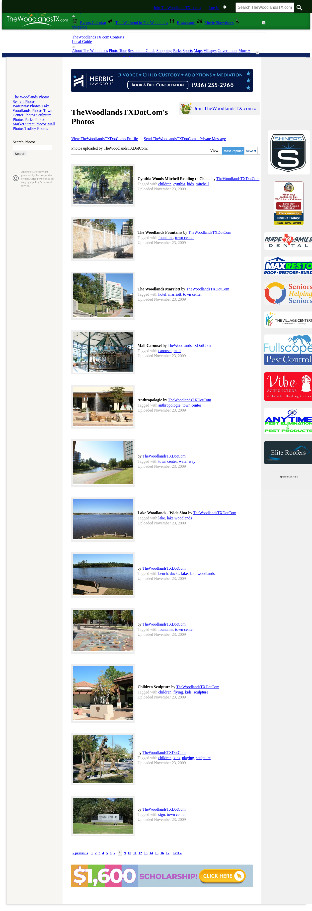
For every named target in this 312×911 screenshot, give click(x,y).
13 (146, 853)
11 (135, 853)
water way (187, 461)
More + (244, 50)
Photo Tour (118, 50)
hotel (162, 294)
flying (178, 692)
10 (129, 853)
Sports (187, 50)
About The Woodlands (90, 50)
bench (163, 573)
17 (167, 853)
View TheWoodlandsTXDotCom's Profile (104, 139)
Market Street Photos (29, 124)
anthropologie (169, 405)
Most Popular (233, 151)
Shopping (163, 50)
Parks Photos (35, 119)
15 (156, 853)
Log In (214, 7)
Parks (177, 50)
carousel (164, 351)
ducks (174, 573)
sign (161, 814)
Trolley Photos (36, 128)
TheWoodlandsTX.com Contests (98, 37)
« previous (80, 853)
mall (177, 351)
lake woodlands (179, 518)
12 (140, 853)
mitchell (202, 184)
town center (184, 237)
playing (188, 758)
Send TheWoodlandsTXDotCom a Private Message (185, 139)
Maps (198, 50)
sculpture (201, 692)
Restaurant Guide (142, 50)
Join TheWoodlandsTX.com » (177, 7)
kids (190, 184)
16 (162, 853)
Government (227, 50)
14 (151, 853)
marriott (174, 294)
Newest (251, 151)
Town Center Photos (32, 112)
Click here (36, 178)
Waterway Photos (27, 106)
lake (161, 518)
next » (177, 853)
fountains (165, 237)
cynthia (179, 184)
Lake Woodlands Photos (31, 108)
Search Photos (24, 101)
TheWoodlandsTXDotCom (237, 179)
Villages (210, 50)
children (164, 184)
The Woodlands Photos (31, 97)
